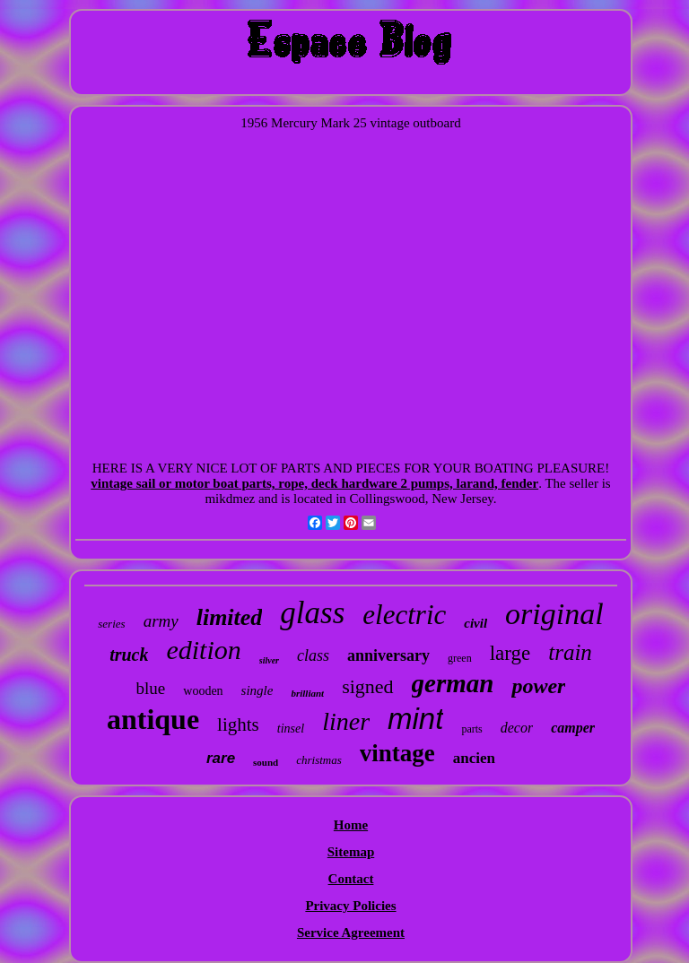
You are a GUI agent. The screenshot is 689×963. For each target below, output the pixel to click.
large (510, 653)
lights (238, 724)
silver (269, 660)
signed (367, 686)
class (313, 655)
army (161, 621)
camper (573, 727)
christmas (319, 760)
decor (517, 727)
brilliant (307, 693)
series (111, 623)
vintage (397, 753)
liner (346, 721)
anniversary (388, 655)
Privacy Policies (350, 905)
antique (153, 719)
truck (128, 654)
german (453, 683)
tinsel (290, 728)
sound (265, 762)
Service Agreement (351, 932)
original (554, 613)
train (570, 652)
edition (203, 649)
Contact (351, 879)
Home (351, 825)
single (257, 690)
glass (312, 612)
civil (475, 623)
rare (220, 758)
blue (151, 688)
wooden (202, 691)
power (538, 686)
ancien (474, 758)
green (460, 658)
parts (471, 729)
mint (415, 718)
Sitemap (351, 852)
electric (404, 614)
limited (229, 617)
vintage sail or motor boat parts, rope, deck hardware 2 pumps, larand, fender (314, 483)
